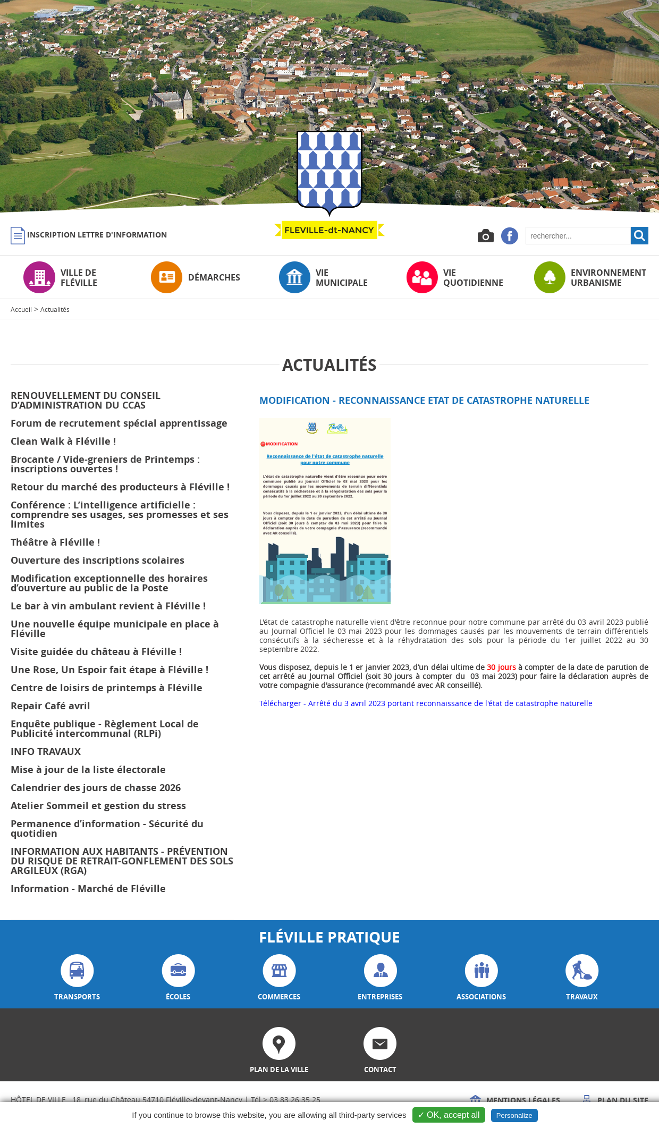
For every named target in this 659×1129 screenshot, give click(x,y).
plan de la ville (279, 1050)
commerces (279, 977)
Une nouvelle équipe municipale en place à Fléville (115, 628)
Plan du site (614, 1100)
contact (380, 1050)
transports (77, 977)
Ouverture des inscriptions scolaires (97, 560)
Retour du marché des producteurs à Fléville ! (120, 487)
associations (481, 977)
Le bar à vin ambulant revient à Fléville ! (108, 606)
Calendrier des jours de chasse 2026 (96, 787)
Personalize (514, 1115)
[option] (329, 106)
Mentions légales (514, 1100)
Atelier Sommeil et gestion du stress (98, 805)
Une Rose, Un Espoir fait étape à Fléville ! (109, 669)
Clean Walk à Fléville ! (63, 441)
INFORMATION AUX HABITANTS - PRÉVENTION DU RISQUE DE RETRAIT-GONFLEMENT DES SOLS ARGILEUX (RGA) (122, 861)
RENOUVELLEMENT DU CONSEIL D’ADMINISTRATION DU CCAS (85, 400)
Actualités (55, 309)
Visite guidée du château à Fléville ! (96, 651)
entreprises (380, 977)
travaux (582, 977)
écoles (178, 977)
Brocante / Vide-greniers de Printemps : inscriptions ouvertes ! (105, 464)
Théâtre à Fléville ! (55, 542)
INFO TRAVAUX (46, 751)
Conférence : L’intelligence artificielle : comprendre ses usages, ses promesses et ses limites (120, 514)
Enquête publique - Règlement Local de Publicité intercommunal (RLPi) (105, 728)
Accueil (21, 309)
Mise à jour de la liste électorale (88, 769)
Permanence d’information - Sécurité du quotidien (107, 828)
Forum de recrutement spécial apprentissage (119, 423)
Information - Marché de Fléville (88, 888)
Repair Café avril (50, 705)
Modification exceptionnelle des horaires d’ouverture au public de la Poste (109, 583)
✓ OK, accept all (449, 1114)
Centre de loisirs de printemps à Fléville (106, 687)
